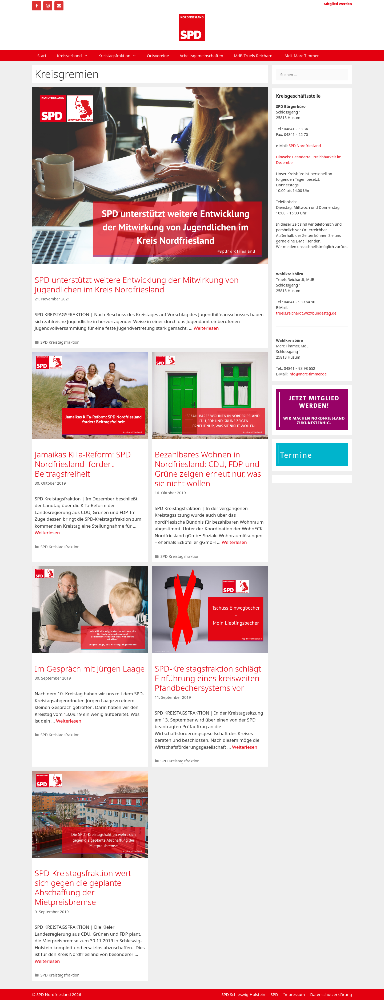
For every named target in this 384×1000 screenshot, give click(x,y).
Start (41, 55)
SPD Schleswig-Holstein (243, 994)
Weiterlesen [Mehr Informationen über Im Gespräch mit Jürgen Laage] (68, 721)
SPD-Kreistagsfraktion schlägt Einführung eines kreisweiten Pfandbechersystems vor (208, 678)
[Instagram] (47, 5)
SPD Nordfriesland (305, 145)
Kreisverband (75, 55)
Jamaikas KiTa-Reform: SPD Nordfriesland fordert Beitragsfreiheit (83, 464)
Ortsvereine (158, 55)
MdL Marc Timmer (302, 55)
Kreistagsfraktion (120, 55)
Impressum (294, 994)
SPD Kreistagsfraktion (60, 342)
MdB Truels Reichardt (254, 55)
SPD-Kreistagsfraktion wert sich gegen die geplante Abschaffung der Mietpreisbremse (83, 887)
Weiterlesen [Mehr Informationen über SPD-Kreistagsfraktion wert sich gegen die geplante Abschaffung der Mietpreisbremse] (47, 961)
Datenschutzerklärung (331, 994)
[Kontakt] (58, 5)
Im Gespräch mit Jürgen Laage (90, 668)
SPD (274, 994)
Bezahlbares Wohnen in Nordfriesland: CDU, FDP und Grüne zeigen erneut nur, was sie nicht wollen (208, 469)
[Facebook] (36, 5)
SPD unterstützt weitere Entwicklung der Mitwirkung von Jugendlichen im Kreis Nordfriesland (137, 284)
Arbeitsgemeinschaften (201, 55)
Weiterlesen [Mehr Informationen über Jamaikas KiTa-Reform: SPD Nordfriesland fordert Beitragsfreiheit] (47, 533)
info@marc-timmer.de (307, 374)
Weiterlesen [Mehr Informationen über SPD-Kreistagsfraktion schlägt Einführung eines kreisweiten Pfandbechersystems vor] (244, 747)
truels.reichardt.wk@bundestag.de (306, 313)
